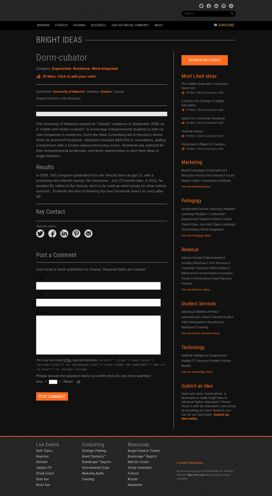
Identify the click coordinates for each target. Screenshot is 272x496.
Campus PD (44, 468)
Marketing (191, 162)
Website (225, 180)
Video (196, 180)
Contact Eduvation (190, 462)
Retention (188, 327)
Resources (98, 25)
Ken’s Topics (44, 451)
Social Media (190, 229)
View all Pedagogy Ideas (196, 235)
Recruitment (215, 175)
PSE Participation (193, 322)
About (158, 25)
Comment (43, 312)
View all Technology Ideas (197, 371)
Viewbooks (210, 180)
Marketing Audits (93, 473)
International (216, 170)
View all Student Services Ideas (200, 333)
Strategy (61, 25)
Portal (200, 175)
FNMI (213, 311)
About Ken (43, 485)
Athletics (201, 311)
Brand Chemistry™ (94, 456)
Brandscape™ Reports (96, 462)
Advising (187, 311)
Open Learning (224, 224)
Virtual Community (140, 468)
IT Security (200, 360)
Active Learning (210, 209)
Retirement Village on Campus (203, 144)
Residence (81, 68)
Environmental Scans (95, 468)
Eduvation (74, 10)
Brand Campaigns (193, 170)
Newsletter (135, 485)
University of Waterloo (69, 91)
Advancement (214, 257)
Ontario (106, 91)
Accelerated (189, 209)
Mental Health (222, 317)
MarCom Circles (138, 462)
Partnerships (201, 278)
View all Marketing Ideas (196, 186)
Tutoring (202, 327)
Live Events (47, 445)
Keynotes (42, 456)
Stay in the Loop (195, 475)
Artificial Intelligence (194, 355)
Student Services (198, 304)
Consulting (93, 445)
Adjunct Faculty (191, 257)
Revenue (190, 250)
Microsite (187, 175)
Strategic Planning (94, 451)
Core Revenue (218, 263)
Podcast (133, 473)
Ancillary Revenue (193, 263)
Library (205, 317)
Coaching (88, 479)
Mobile (214, 360)
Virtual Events (45, 473)
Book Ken (42, 479)
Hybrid (204, 219)
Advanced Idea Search (205, 60)
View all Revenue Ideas (195, 289)
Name (40, 279)
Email (40, 295)
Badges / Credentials (210, 214)
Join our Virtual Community (130, 25)
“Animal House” (192, 131)
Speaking (79, 25)
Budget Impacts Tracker (144, 451)
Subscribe (224, 25)
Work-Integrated (105, 68)
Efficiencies (189, 273)
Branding (43, 25)
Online (215, 219)
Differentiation (218, 268)
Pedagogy (191, 201)
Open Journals (201, 224)
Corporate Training (194, 268)
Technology (193, 347)
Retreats (42, 462)
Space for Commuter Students (203, 118)
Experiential (61, 68)
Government (207, 273)
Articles (133, 479)
